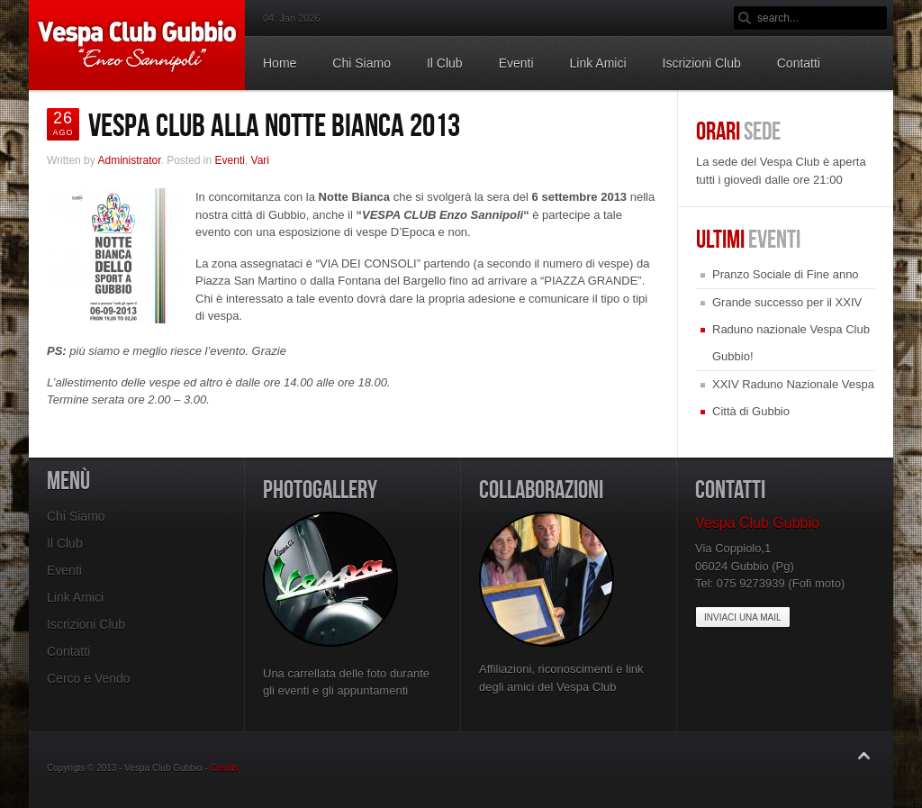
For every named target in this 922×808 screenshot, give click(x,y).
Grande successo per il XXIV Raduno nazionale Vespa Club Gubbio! (791, 329)
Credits (224, 768)
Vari (260, 160)
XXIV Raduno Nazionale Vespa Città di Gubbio (793, 397)
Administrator (128, 160)
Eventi (230, 160)
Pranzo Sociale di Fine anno (785, 274)
